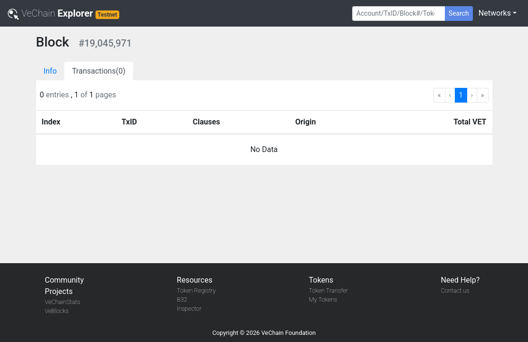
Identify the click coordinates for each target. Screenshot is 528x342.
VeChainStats (62, 301)
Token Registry (196, 290)
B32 (182, 299)
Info (50, 71)
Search (459, 13)
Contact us (455, 290)
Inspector (189, 308)
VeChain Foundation (288, 332)
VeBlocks (56, 310)
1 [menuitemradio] (461, 95)
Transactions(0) (98, 71)
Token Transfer (328, 290)
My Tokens (323, 299)
